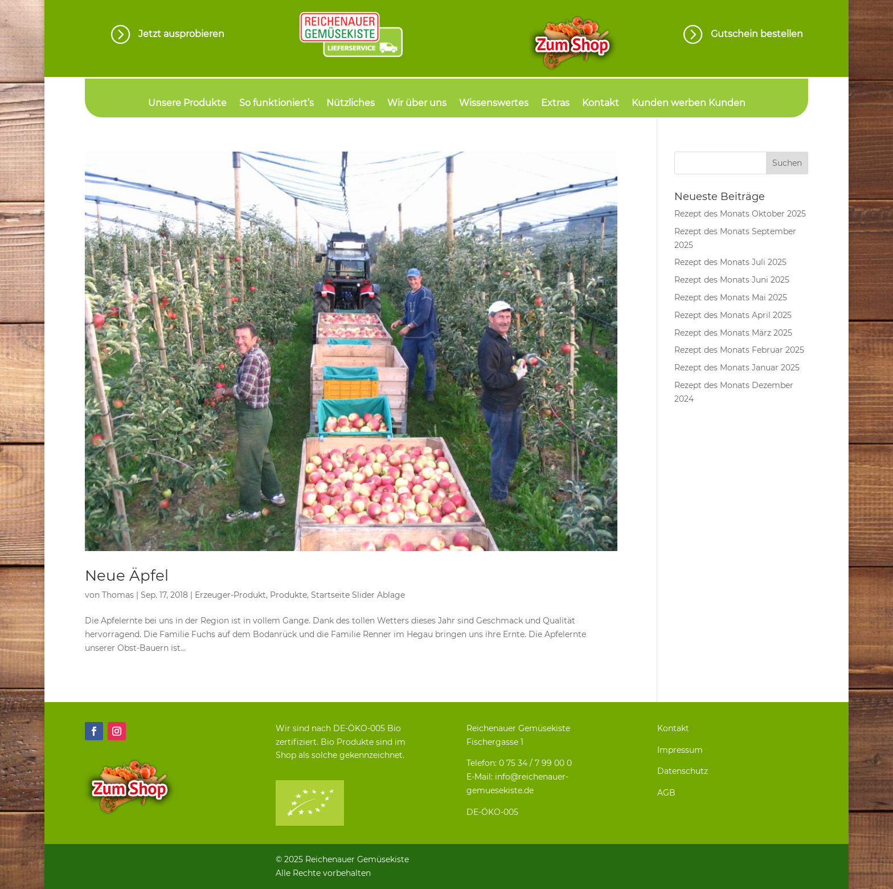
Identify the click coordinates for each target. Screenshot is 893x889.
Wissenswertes (494, 103)
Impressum (680, 750)
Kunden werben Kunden (688, 103)
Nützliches (350, 103)
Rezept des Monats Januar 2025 (737, 367)
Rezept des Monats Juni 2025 (731, 280)
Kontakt (600, 103)
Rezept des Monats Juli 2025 (730, 262)
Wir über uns (416, 103)
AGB (666, 793)
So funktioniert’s (276, 103)
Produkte (288, 595)
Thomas (118, 595)
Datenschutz (682, 771)
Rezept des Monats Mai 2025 (730, 297)
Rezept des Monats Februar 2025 (739, 350)
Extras (555, 103)
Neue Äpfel (127, 575)
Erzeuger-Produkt (230, 595)
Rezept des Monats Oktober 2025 (740, 214)
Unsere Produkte (187, 103)
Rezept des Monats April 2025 (733, 315)
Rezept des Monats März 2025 (733, 333)
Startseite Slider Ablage (358, 595)
